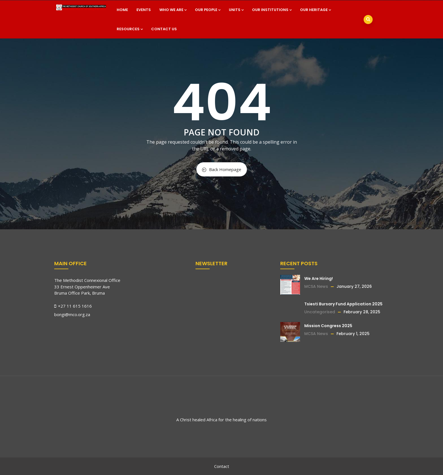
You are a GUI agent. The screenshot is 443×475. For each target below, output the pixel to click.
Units (236, 9)
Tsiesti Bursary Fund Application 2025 (343, 304)
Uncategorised (319, 312)
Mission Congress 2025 (328, 326)
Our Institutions (272, 9)
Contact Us (164, 29)
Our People (207, 9)
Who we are (172, 9)
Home (122, 9)
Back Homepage (221, 169)
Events (143, 9)
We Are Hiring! (318, 278)
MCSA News (316, 286)
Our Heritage (315, 9)
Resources (130, 29)
